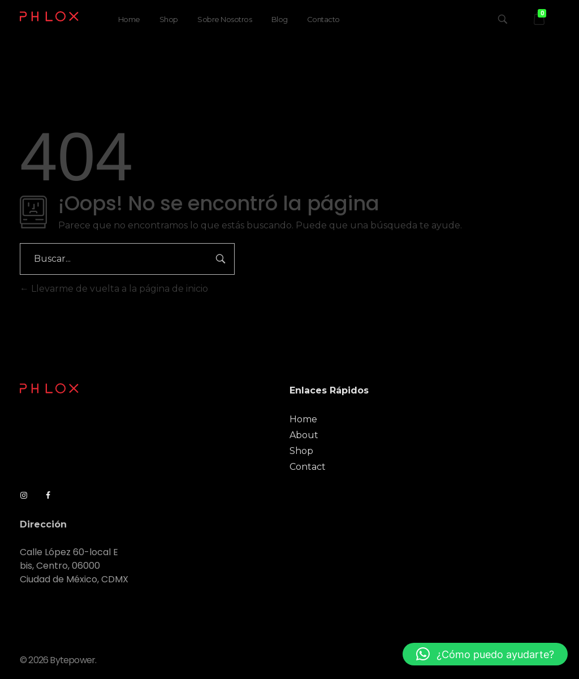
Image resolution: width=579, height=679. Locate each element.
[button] (485, 654)
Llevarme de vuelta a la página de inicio (114, 288)
